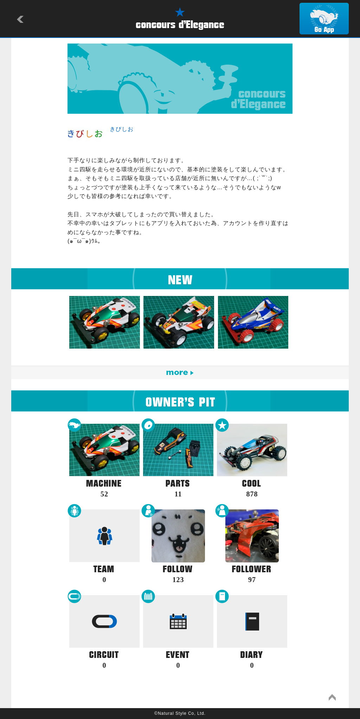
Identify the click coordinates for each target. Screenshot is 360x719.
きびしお (122, 129)
